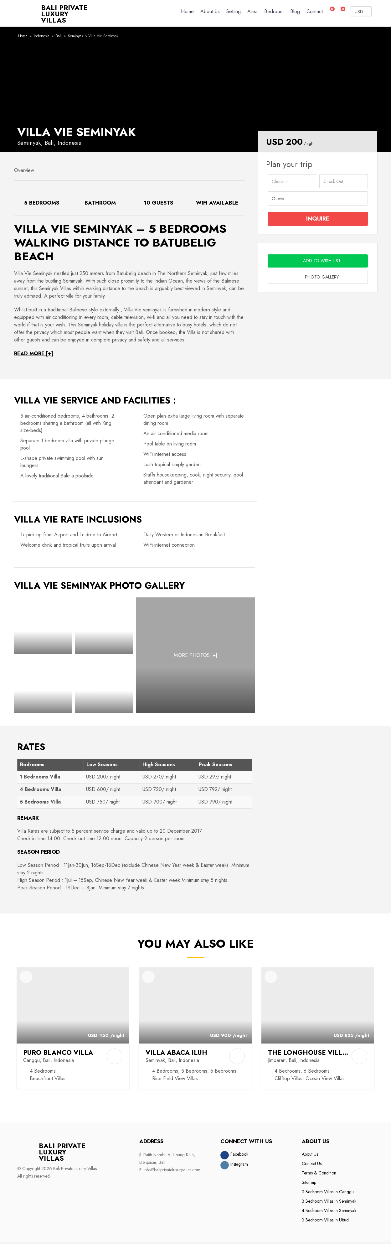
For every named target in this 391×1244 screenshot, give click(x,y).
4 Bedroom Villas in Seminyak (329, 1208)
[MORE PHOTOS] (195, 653)
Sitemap (309, 1180)
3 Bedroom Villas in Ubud (325, 1217)
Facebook (239, 1151)
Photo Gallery (318, 274)
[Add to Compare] (114, 1054)
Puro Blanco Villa (59, 1050)
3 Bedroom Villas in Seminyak (329, 1198)
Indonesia (41, 33)
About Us (210, 11)
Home (187, 11)
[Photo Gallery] (43, 623)
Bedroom (274, 11)
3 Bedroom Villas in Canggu (328, 1189)
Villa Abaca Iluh (177, 1050)
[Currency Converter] (361, 11)
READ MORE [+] (33, 351)
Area (252, 11)
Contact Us (312, 1161)
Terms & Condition (319, 1170)
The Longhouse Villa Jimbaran (327, 1050)
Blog (295, 11)
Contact (314, 11)
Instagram (239, 1161)
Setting (233, 11)
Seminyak (75, 33)
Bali (59, 33)
